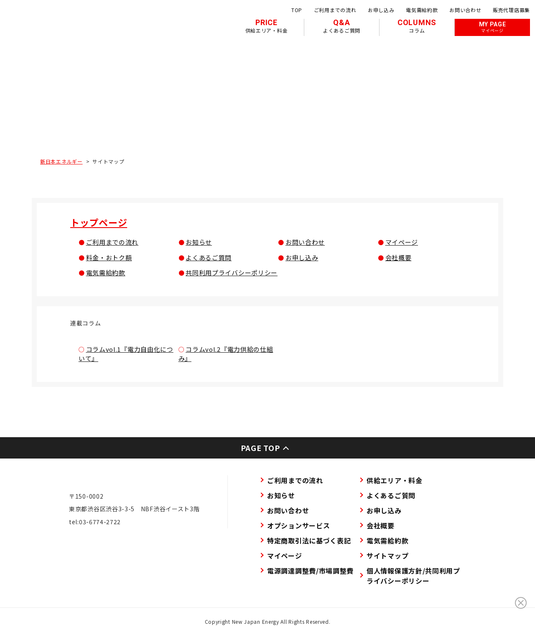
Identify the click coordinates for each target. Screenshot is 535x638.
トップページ (98, 222)
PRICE (266, 26)
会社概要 (398, 257)
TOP (296, 9)
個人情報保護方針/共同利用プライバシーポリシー (413, 576)
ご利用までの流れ (335, 9)
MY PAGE (492, 27)
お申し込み (381, 9)
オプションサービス (298, 525)
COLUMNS (416, 26)
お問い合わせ (465, 9)
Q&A (341, 26)
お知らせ (199, 242)
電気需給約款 (422, 9)
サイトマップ (387, 556)
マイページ (401, 242)
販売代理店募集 (511, 9)
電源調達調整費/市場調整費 (310, 571)
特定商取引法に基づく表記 (309, 541)
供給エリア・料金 (395, 480)
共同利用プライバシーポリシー (232, 272)
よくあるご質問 (209, 257)
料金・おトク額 (109, 257)
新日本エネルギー (61, 161)
